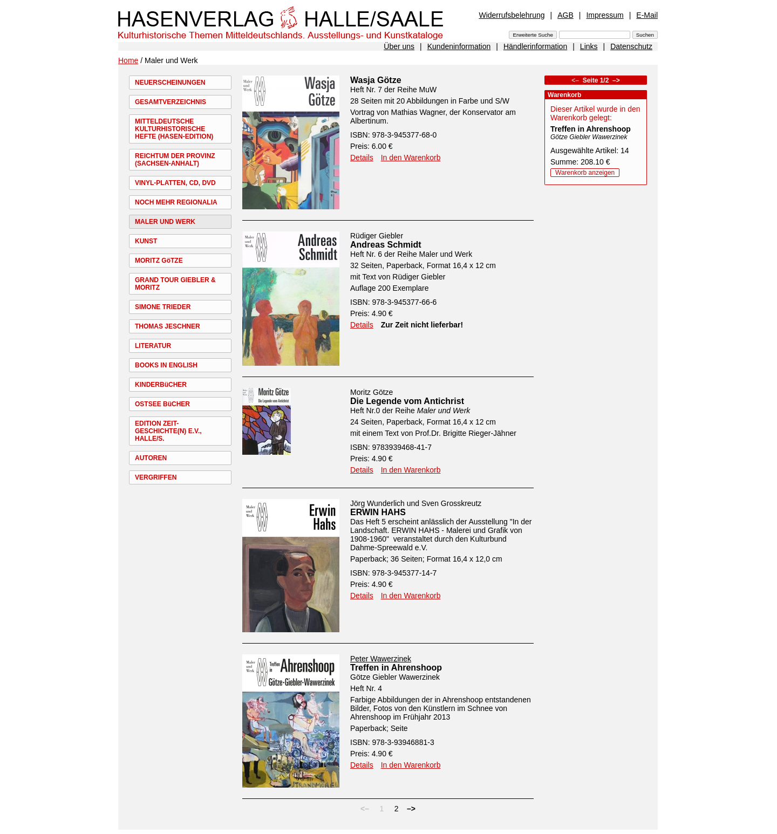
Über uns (399, 46)
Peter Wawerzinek (380, 658)
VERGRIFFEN (155, 477)
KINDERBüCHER (161, 384)
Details (361, 157)
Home (128, 60)
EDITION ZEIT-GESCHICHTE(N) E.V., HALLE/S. (168, 431)
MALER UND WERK (165, 221)
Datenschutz (631, 46)
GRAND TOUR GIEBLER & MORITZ (175, 283)
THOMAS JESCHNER (167, 326)
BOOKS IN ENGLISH (166, 365)
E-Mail (647, 15)
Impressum (604, 15)
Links (589, 46)
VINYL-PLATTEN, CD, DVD (175, 183)
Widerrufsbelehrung (511, 15)
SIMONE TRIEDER (162, 307)
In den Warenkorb (411, 157)
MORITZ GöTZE (159, 260)
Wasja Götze (375, 80)
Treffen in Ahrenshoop (396, 667)
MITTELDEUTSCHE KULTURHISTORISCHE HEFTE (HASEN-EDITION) (174, 129)
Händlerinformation (535, 46)
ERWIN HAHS (378, 512)
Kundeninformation (459, 46)
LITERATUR (153, 346)
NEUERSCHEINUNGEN (170, 82)
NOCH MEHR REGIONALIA (176, 202)
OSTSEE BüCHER (162, 404)
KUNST (146, 241)
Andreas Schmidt (385, 244)
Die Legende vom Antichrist (407, 401)
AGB (565, 15)
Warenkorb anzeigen (585, 172)
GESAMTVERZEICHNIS (170, 102)
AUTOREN (151, 458)
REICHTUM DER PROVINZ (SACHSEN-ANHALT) (175, 159)
